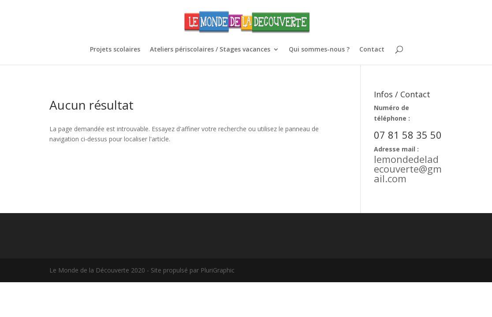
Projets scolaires (115, 49)
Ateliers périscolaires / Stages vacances (210, 49)
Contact (371, 49)
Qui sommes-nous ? (319, 49)
